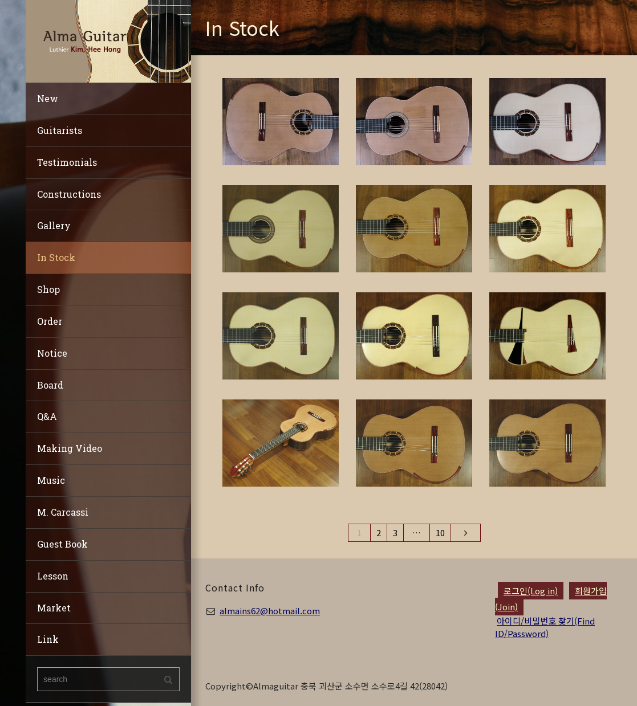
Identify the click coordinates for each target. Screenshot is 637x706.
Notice (52, 353)
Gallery (54, 225)
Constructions (69, 194)
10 (440, 532)
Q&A (47, 416)
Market (54, 608)
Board (50, 385)
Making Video (69, 448)
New (47, 98)
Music (51, 480)
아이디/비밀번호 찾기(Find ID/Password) (545, 627)
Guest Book (62, 544)
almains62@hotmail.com (270, 611)
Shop (48, 289)
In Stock (56, 257)
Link (48, 639)
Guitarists (59, 130)
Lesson (52, 576)
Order (49, 321)
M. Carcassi (62, 512)
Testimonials (67, 162)
